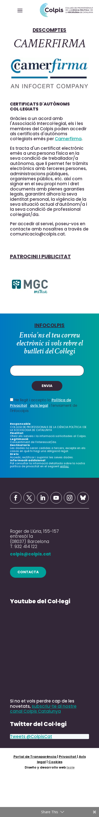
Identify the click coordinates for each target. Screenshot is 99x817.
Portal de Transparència (35, 756)
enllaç (64, 466)
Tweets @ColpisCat (31, 737)
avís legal (39, 405)
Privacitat (68, 756)
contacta (28, 572)
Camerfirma (68, 139)
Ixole (71, 767)
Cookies (55, 762)
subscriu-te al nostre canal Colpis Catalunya (43, 708)
